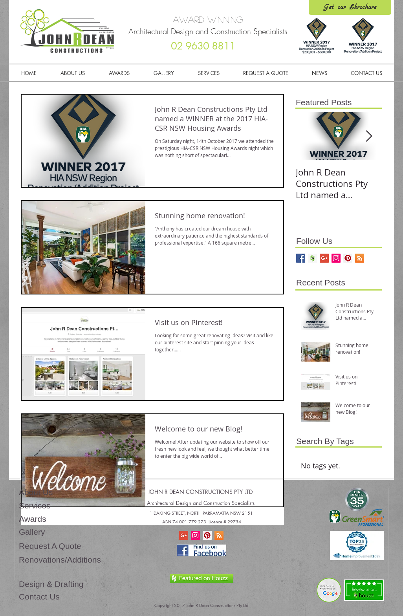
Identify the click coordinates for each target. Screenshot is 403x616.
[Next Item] (368, 136)
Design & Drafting (51, 584)
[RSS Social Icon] (218, 535)
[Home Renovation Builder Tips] (324, 258)
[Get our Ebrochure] (350, 7)
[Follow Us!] (300, 258)
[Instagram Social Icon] (195, 535)
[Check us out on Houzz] (312, 258)
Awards (32, 518)
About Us (36, 492)
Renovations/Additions (60, 559)
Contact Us (39, 596)
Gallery (32, 531)
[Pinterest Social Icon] (207, 535)
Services (35, 505)
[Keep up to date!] (359, 258)
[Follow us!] (336, 258)
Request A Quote (50, 545)
